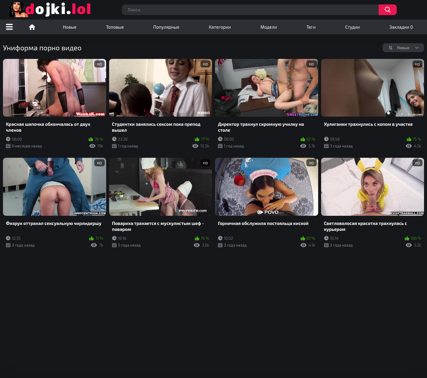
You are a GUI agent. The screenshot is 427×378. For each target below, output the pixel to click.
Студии (352, 27)
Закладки (401, 27)
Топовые (115, 27)
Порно (32, 27)
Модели (268, 27)
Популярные (166, 27)
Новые (70, 27)
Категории (220, 27)
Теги (311, 27)
